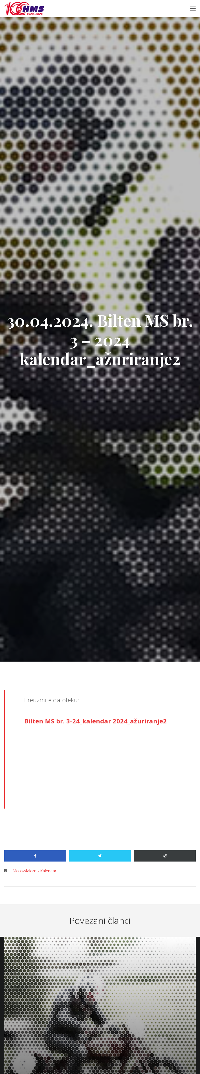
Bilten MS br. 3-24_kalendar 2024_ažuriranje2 (95, 721)
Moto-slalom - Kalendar (34, 870)
